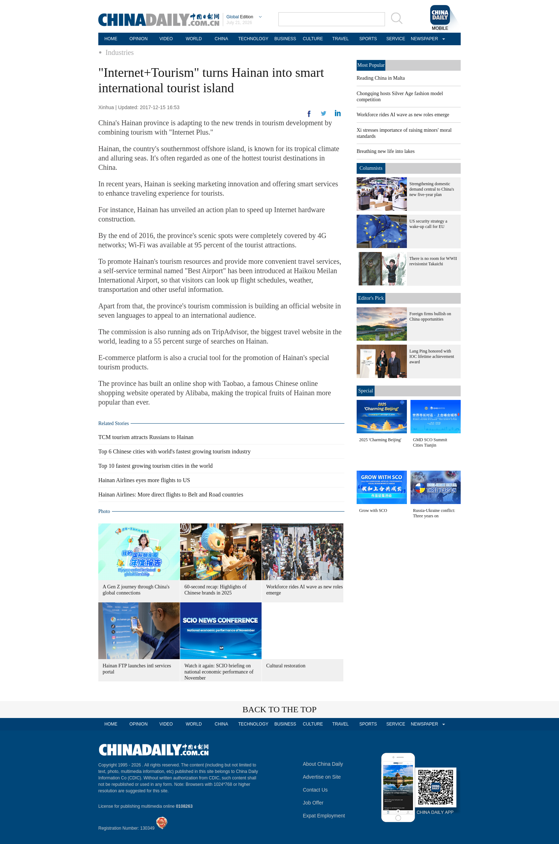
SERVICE (395, 38)
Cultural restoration (285, 665)
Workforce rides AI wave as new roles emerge (403, 114)
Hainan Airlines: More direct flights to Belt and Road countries (170, 494)
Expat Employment (324, 816)
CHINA (221, 38)
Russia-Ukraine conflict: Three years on (434, 513)
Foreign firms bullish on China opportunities (430, 316)
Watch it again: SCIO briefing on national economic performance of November (218, 672)
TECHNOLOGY (253, 38)
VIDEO (166, 38)
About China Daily (323, 764)
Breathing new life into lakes (386, 151)
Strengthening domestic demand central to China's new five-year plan (431, 189)
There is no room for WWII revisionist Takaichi (433, 261)
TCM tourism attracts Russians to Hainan (145, 437)
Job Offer (313, 803)
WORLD (194, 38)
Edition (239, 16)
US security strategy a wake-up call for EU (428, 224)
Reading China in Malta (381, 78)
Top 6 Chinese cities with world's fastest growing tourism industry (174, 451)
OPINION (139, 38)
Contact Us (315, 790)
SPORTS (368, 38)
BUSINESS (285, 38)
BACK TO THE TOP (280, 709)
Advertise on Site (322, 777)
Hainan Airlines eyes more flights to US (144, 480)
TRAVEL (340, 38)
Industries (119, 52)
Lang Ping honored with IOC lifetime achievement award (431, 356)
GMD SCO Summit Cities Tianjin (430, 442)
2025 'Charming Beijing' (380, 439)
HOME (110, 38)
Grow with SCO (373, 510)
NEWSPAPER (423, 38)
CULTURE (313, 38)
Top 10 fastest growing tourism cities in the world (155, 466)
